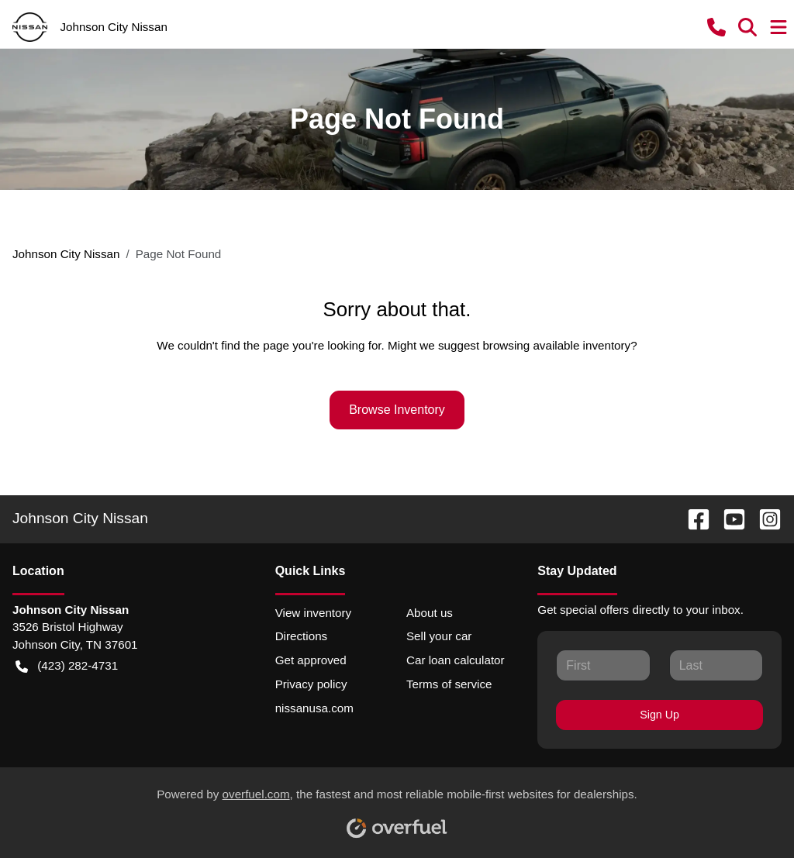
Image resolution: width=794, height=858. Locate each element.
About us (429, 612)
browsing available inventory (556, 345)
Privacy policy (311, 684)
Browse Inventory (397, 409)
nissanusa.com (314, 708)
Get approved (311, 660)
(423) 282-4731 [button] (67, 666)
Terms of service (449, 684)
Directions (301, 636)
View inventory (313, 612)
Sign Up (659, 714)
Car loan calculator (455, 660)
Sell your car (438, 636)
